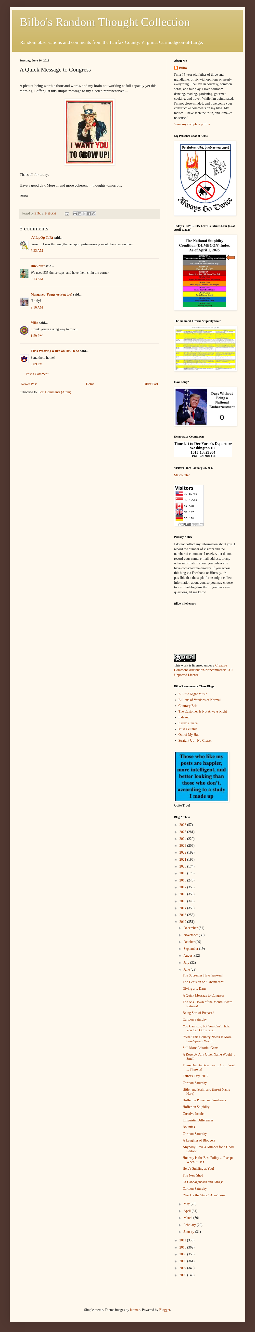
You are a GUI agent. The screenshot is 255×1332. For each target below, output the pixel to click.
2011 (183, 1240)
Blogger (164, 1310)
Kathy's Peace (188, 723)
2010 (183, 1247)
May (187, 1204)
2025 (183, 832)
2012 (183, 922)
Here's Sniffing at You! (198, 1168)
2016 (183, 894)
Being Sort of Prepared (198, 1013)
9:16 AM (37, 307)
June (187, 969)
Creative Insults (193, 1114)
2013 (183, 915)
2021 (183, 859)
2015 (183, 901)
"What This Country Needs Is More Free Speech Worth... (207, 1039)
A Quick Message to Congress (203, 995)
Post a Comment (37, 374)
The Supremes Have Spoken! (203, 975)
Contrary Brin (188, 706)
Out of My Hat (188, 735)
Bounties (189, 1127)
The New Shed (193, 1175)
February (190, 1225)
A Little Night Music (192, 694)
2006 (183, 1275)
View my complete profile (192, 124)
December (190, 928)
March (188, 1218)
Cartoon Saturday (195, 1019)
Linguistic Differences (198, 1120)
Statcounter (182, 475)
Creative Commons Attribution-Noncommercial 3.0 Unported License (203, 670)
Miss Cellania (187, 729)
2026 (183, 825)
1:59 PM (37, 336)
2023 (183, 845)
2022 (183, 852)
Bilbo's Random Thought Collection (105, 21)
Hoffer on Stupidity (196, 1107)
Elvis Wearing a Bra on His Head (55, 351)
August (188, 955)
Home (90, 384)
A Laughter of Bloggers (199, 1140)
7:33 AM (37, 250)
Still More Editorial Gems (200, 1048)
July (186, 962)
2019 (183, 873)
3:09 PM (37, 364)
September (191, 949)
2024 (183, 839)
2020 (183, 866)
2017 (183, 887)
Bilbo (183, 68)
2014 (183, 908)
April (187, 1211)
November (191, 935)
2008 (183, 1261)
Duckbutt (38, 266)
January (189, 1232)
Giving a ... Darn (194, 988)
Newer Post (29, 384)
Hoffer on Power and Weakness (204, 1100)
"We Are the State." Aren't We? (204, 1195)
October (189, 942)
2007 (183, 1268)
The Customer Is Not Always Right (202, 711)
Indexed (184, 717)
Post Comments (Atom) (54, 392)
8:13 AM (37, 279)
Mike (34, 323)
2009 (183, 1254)
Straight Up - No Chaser (195, 740)
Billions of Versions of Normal (199, 700)
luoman (135, 1310)
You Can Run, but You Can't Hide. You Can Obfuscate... (206, 1028)
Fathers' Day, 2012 (195, 1076)
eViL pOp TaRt (42, 237)
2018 (183, 880)
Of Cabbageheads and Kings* (203, 1182)
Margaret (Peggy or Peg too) (51, 294)
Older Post (151, 384)
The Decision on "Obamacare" (204, 982)
